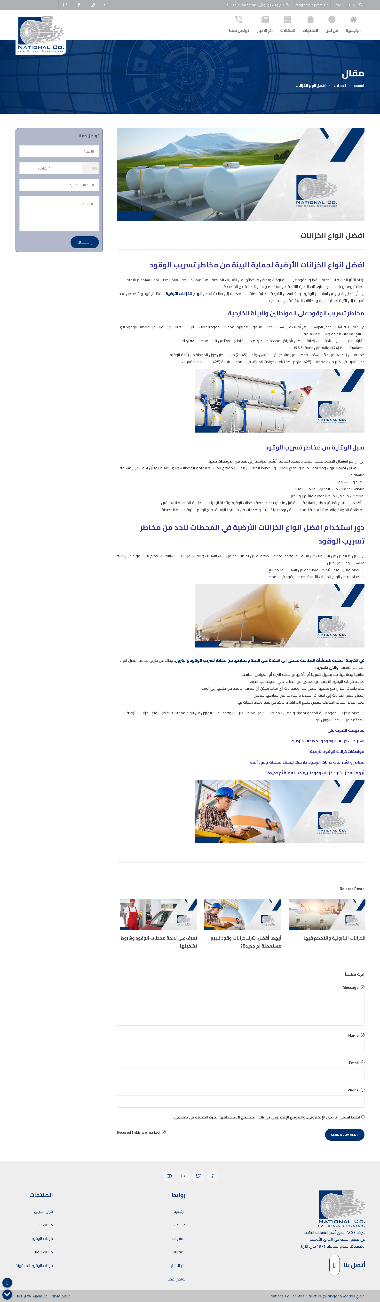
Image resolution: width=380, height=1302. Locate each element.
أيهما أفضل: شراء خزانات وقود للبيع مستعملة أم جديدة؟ (314, 772)
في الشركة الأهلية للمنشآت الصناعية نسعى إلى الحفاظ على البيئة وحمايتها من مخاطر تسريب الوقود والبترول (269, 660)
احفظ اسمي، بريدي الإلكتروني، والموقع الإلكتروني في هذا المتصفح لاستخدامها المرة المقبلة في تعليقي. (266, 1117)
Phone (356, 1090)
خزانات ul (46, 1224)
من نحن (331, 24)
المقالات (287, 24)
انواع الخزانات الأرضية (184, 293)
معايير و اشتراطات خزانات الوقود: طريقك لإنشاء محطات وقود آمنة (307, 762)
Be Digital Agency (30, 1296)
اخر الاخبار (265, 24)
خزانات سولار (43, 1252)
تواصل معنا (239, 24)
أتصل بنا (347, 1265)
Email (356, 1062)
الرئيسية (353, 24)
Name (356, 1035)
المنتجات (310, 24)
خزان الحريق (43, 1211)
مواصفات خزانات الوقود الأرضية (337, 751)
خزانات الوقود (42, 1238)
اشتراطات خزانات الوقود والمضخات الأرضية (327, 740)
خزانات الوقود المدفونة (34, 1265)
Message (353, 987)
